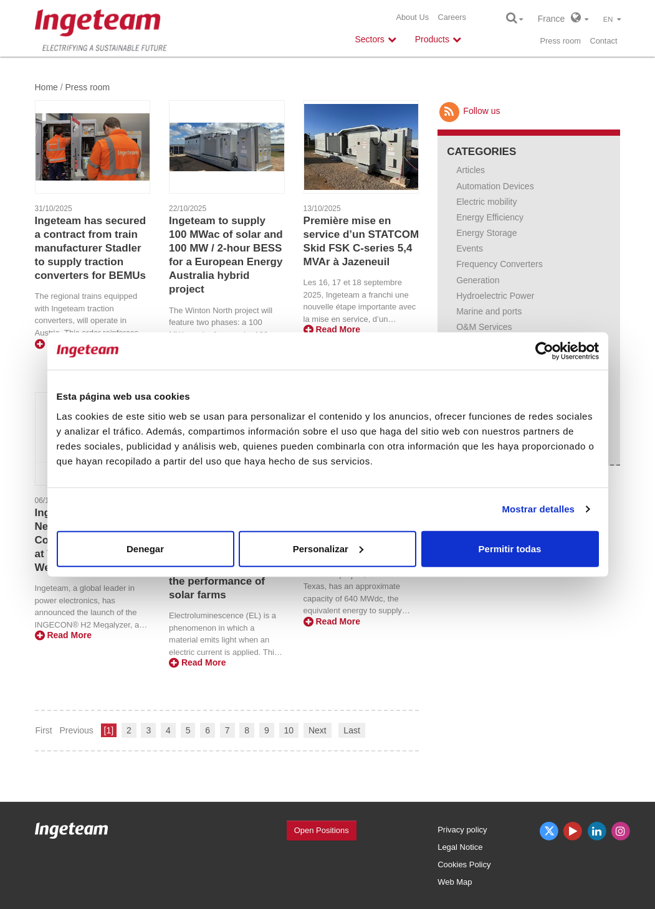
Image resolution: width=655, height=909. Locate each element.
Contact (603, 40)
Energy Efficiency (490, 217)
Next (317, 730)
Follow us (468, 111)
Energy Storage (486, 233)
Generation (477, 280)
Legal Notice (459, 847)
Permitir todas (510, 548)
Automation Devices (495, 186)
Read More (332, 329)
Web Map (454, 882)
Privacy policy (462, 829)
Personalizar (328, 548)
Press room (560, 40)
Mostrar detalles (538, 509)
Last (351, 730)
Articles (470, 170)
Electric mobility (486, 202)
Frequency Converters (499, 264)
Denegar (145, 548)
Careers (451, 17)
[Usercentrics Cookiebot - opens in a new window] (544, 351)
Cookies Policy (463, 864)
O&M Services (484, 327)
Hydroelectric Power (495, 296)
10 (289, 730)
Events (469, 248)
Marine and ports (489, 311)
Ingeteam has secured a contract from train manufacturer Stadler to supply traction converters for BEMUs (90, 248)
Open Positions (321, 830)
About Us (412, 17)
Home (46, 87)
